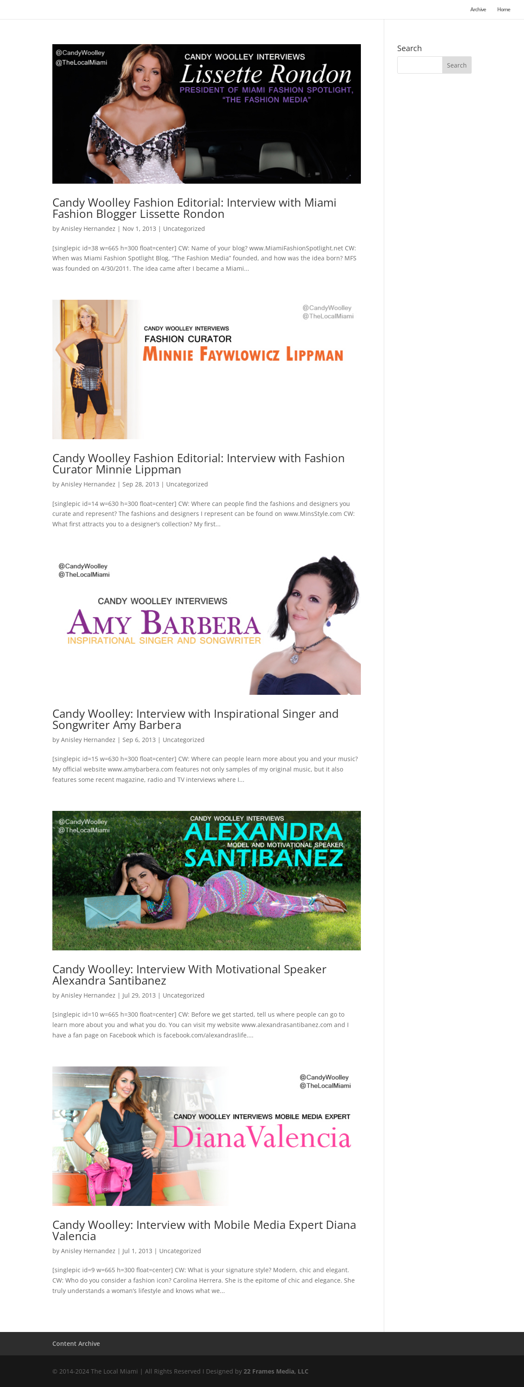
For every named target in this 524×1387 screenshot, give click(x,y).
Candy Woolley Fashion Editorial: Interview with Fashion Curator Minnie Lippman (198, 463)
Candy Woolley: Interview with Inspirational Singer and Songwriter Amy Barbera (195, 719)
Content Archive (76, 1343)
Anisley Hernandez (88, 228)
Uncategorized (184, 228)
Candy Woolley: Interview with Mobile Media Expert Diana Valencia (204, 1230)
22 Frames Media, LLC (276, 1371)
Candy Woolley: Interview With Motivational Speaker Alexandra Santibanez (189, 974)
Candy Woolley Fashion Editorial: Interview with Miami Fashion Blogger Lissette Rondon (194, 207)
